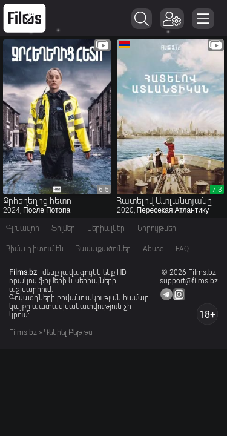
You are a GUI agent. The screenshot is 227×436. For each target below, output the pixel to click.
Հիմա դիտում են (35, 249)
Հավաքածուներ (103, 249)
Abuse (153, 249)
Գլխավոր (22, 228)
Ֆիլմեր (63, 228)
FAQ (182, 249)
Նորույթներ (156, 228)
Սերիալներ (106, 228)
